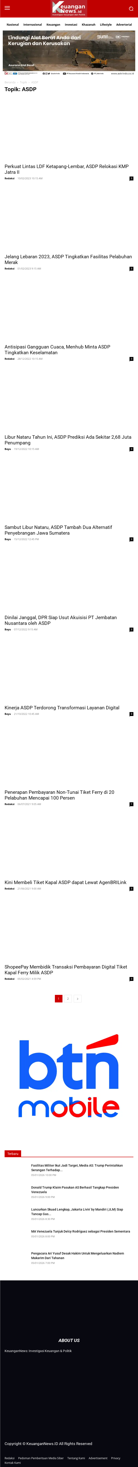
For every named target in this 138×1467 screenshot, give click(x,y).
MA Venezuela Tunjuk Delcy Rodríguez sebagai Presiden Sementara (80, 1231)
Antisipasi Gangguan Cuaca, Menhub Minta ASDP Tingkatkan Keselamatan (57, 349)
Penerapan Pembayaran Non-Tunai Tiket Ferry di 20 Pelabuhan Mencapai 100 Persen (59, 795)
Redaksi (9, 178)
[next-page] (78, 998)
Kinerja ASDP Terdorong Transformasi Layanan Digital (62, 707)
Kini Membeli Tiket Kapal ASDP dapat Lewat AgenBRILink (66, 882)
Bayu (8, 449)
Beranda (10, 82)
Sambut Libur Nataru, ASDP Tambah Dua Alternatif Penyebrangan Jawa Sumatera (58, 530)
